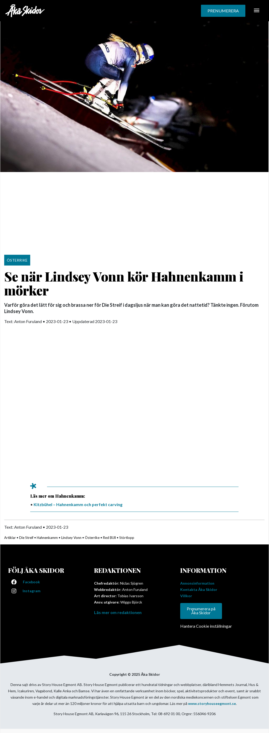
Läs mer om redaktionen (118, 612)
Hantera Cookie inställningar (206, 626)
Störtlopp (126, 538)
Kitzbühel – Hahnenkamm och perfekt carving (78, 504)
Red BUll (109, 538)
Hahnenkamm (47, 538)
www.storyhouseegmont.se (212, 703)
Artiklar (10, 538)
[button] (223, 11)
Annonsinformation (197, 583)
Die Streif (26, 538)
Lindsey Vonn (71, 538)
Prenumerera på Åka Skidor (201, 611)
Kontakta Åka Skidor (198, 589)
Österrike (92, 538)
